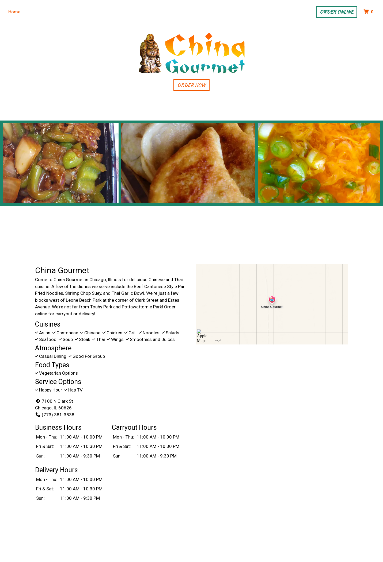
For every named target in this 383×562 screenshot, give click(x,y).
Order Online (336, 12)
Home (14, 11)
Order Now (191, 85)
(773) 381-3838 (54, 414)
